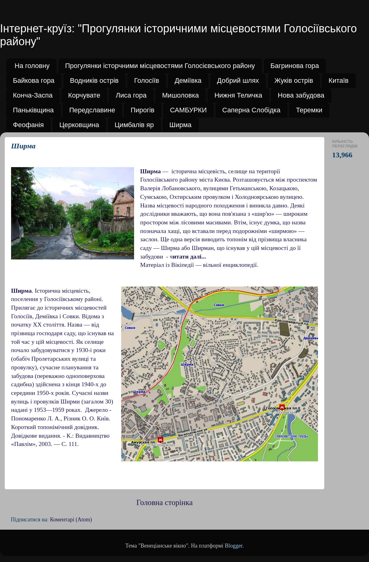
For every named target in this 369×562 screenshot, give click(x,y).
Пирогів (142, 110)
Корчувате (84, 95)
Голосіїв (146, 80)
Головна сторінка (164, 502)
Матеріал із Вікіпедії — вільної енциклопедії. (199, 264)
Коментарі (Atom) (71, 519)
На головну (32, 66)
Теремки (309, 110)
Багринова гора (295, 66)
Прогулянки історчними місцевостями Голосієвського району (160, 66)
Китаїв (339, 80)
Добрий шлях (238, 80)
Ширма (180, 125)
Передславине (92, 110)
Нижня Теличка (238, 95)
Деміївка (188, 80)
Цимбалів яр (134, 125)
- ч (186, 256)
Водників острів (94, 80)
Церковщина (79, 125)
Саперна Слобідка (251, 110)
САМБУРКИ (188, 110)
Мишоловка (180, 95)
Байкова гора (33, 80)
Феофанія (28, 125)
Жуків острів (294, 80)
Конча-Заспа (33, 95)
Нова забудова (301, 95)
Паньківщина (33, 110)
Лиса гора (131, 95)
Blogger (233, 546)
